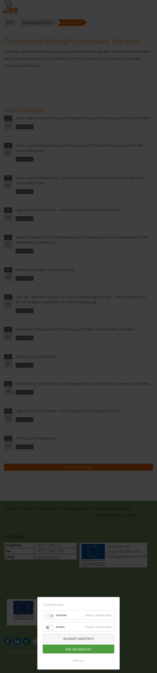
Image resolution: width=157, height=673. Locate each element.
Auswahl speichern (78, 638)
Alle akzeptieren (78, 649)
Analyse (60, 626)
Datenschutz (78, 660)
